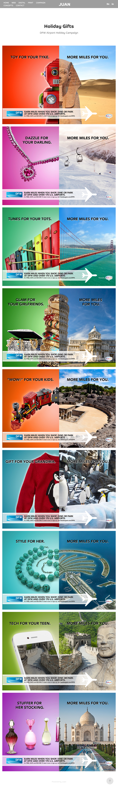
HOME (6, 2)
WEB (14, 2)
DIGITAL (22, 2)
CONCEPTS (8, 5)
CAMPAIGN (40, 2)
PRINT (30, 2)
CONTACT (20, 5)
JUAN (64, 3)
